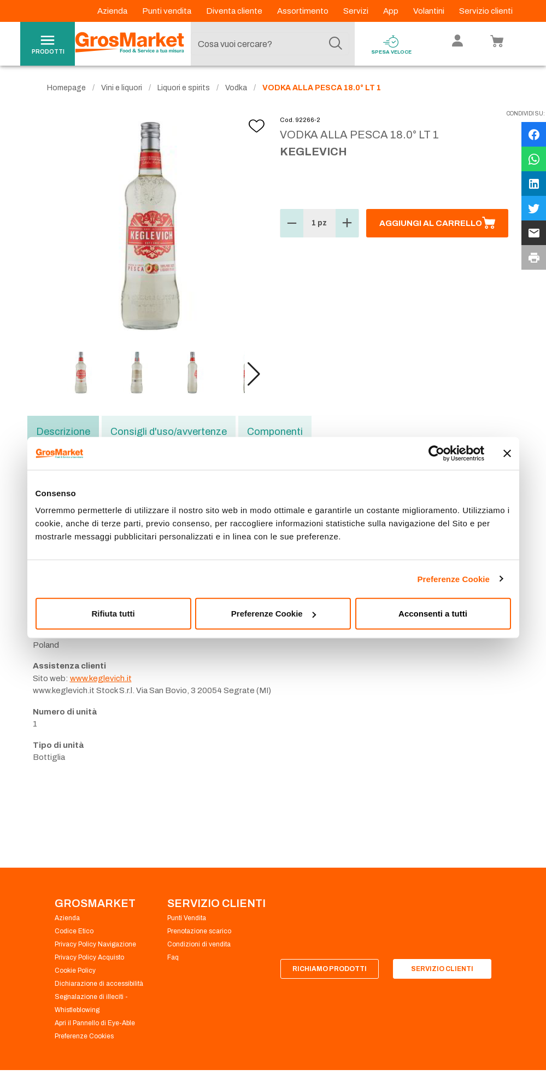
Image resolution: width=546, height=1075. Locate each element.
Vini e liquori (121, 88)
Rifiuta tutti (112, 613)
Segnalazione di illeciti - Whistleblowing (91, 1003)
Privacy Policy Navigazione (95, 944)
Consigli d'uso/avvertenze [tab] (168, 431)
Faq (173, 957)
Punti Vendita (186, 918)
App (391, 11)
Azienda (113, 11)
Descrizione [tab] (63, 431)
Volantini (429, 11)
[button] (253, 374)
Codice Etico (74, 931)
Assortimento (303, 11)
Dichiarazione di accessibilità (99, 983)
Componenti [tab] (275, 431)
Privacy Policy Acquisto (89, 957)
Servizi (356, 11)
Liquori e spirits (183, 88)
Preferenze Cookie (453, 578)
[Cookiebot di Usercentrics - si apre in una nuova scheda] (436, 453)
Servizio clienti (486, 11)
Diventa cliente (235, 11)
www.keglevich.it (101, 678)
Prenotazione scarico (199, 931)
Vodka (236, 88)
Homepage (66, 88)
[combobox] (270, 44)
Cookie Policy (75, 970)
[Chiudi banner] (507, 453)
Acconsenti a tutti (432, 613)
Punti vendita (167, 11)
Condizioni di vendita (199, 944)
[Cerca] (335, 43)
